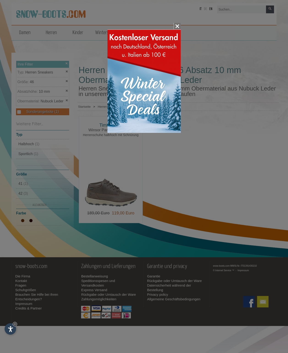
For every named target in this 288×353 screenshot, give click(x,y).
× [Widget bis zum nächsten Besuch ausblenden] (15, 324)
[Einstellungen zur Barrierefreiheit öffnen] (10, 329)
